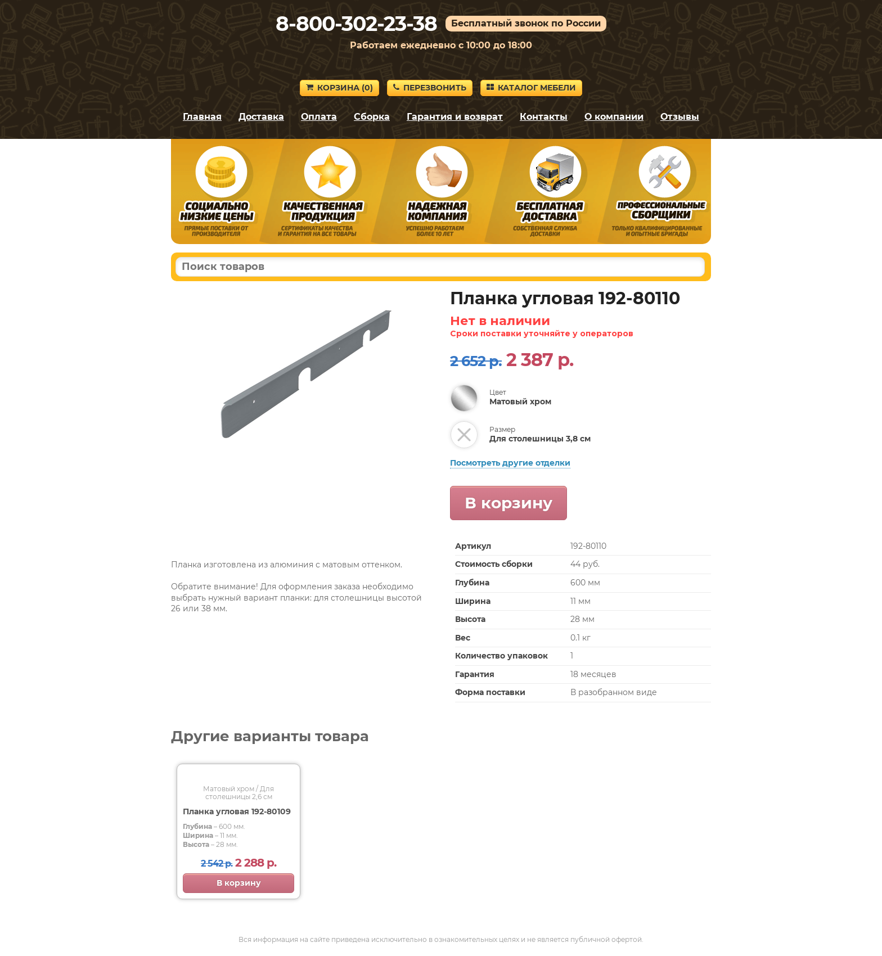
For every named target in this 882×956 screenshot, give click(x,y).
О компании (614, 116)
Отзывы (679, 116)
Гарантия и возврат (455, 116)
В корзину (508, 502)
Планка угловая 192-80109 (237, 811)
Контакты (544, 116)
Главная (202, 116)
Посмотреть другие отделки (510, 463)
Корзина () (339, 88)
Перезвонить (429, 88)
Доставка (261, 116)
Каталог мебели (531, 88)
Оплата (319, 116)
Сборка (372, 116)
